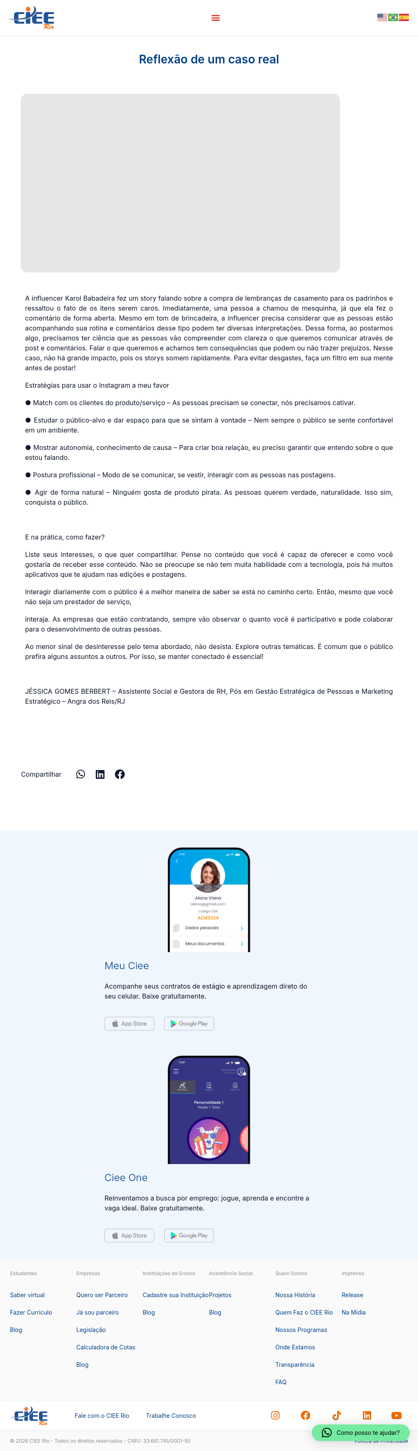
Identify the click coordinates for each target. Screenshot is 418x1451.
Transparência (294, 1364)
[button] (216, 17)
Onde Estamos (295, 1347)
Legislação (91, 1329)
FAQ (281, 1381)
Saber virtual (27, 1294)
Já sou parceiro (97, 1312)
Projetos (220, 1294)
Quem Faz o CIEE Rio (304, 1312)
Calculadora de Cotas (105, 1347)
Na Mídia (354, 1312)
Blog (16, 1329)
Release (352, 1294)
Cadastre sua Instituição (176, 1294)
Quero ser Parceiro (102, 1294)
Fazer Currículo (31, 1312)
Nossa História (295, 1294)
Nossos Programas (301, 1329)
